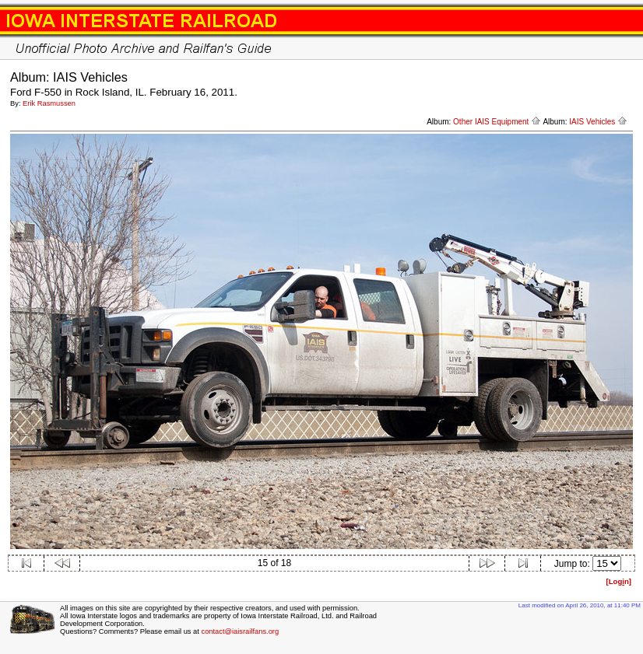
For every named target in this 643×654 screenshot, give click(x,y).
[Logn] (618, 581)
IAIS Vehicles (598, 121)
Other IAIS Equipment (497, 121)
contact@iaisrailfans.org (240, 631)
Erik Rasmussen (49, 103)
